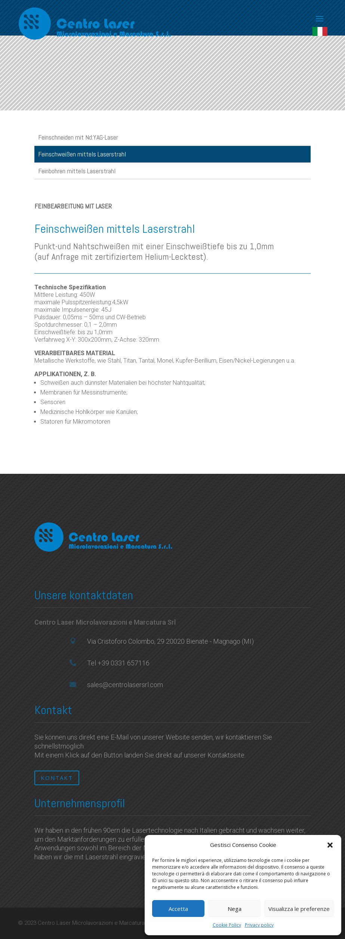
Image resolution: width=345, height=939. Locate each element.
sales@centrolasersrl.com (125, 685)
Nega (234, 908)
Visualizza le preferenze (299, 908)
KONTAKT (57, 777)
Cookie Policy (227, 925)
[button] (330, 845)
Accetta (178, 908)
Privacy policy (259, 925)
